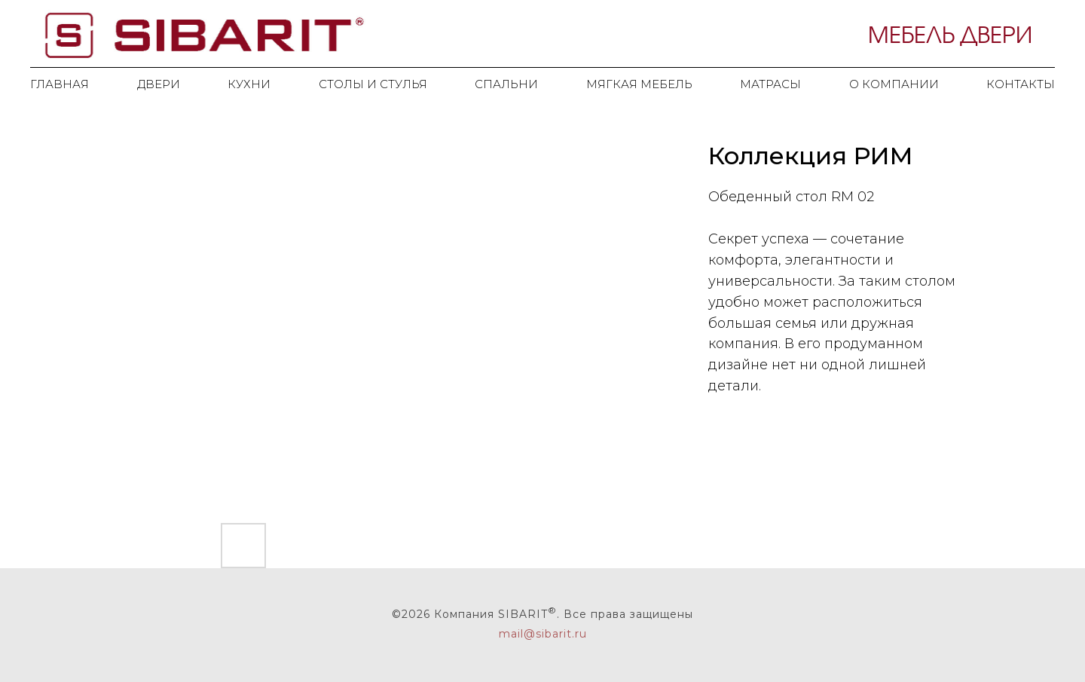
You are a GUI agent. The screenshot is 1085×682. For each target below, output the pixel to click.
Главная (59, 84)
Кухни (249, 84)
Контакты (1020, 84)
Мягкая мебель (639, 84)
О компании (894, 84)
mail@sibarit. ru (543, 634)
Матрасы (770, 84)
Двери (158, 84)
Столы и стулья (373, 84)
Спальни (506, 84)
